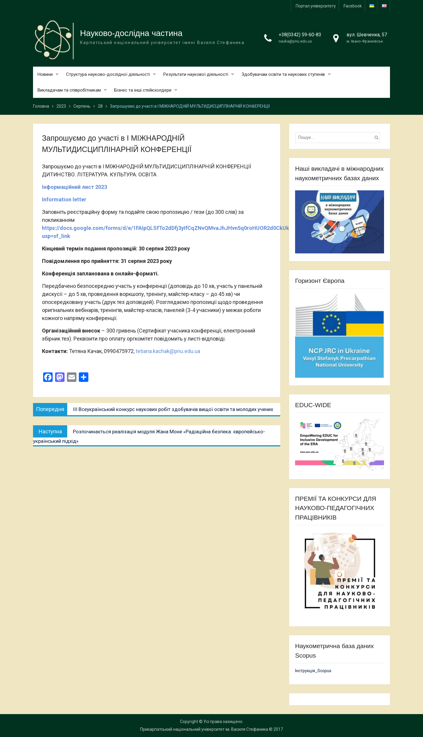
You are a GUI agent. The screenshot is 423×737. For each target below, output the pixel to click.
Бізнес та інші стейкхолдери (142, 90)
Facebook (353, 6)
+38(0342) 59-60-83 (300, 34)
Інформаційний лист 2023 (74, 187)
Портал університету (316, 6)
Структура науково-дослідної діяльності (108, 74)
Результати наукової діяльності (195, 74)
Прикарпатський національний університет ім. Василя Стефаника (204, 729)
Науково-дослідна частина (131, 33)
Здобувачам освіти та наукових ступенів (283, 74)
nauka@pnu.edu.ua (295, 41)
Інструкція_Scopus (313, 670)
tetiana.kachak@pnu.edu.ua (168, 351)
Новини (45, 74)
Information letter (64, 199)
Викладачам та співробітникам (69, 90)
